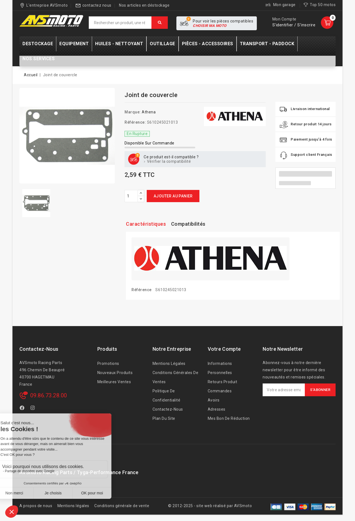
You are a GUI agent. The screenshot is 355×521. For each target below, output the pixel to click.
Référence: (135, 122)
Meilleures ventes (114, 382)
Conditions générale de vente (121, 506)
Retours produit (222, 382)
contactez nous (96, 5)
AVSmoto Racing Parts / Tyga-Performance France (79, 472)
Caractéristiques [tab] (146, 224)
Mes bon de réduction (229, 418)
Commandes (220, 391)
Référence (141, 290)
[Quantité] (131, 196)
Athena (149, 112)
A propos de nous (35, 506)
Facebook (22, 408)
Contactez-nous (38, 349)
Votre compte (224, 349)
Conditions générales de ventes (176, 377)
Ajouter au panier (173, 196)
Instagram (33, 408)
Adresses (216, 409)
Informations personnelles (220, 368)
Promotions (108, 363)
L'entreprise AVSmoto (47, 5)
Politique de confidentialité (167, 395)
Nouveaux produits (115, 372)
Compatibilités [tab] (188, 224)
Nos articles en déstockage (144, 5)
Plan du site (164, 418)
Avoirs (214, 400)
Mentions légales (169, 363)
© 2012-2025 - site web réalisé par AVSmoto (210, 506)
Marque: (133, 112)
